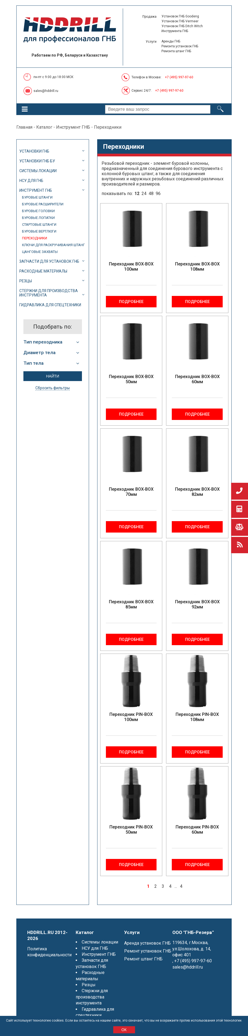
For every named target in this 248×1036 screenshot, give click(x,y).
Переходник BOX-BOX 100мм (131, 266)
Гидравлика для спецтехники (50, 305)
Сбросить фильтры (52, 388)
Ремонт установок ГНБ (147, 951)
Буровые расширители (42, 204)
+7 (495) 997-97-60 (179, 77)
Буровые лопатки (38, 218)
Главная (24, 127)
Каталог (44, 127)
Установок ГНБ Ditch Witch (182, 26)
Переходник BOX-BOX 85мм (131, 604)
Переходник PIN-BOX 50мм (131, 829)
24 (144, 193)
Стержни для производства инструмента (48, 293)
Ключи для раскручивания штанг (53, 245)
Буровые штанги (37, 197)
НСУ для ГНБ (31, 180)
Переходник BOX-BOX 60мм (197, 379)
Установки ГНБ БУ (37, 161)
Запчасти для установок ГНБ (49, 261)
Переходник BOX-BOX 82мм (197, 492)
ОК (124, 1030)
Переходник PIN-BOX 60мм (197, 829)
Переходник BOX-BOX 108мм (197, 266)
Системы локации (38, 171)
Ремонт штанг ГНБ (143, 958)
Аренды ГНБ (170, 41)
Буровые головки (38, 211)
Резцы (25, 281)
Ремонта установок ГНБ (179, 46)
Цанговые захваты (40, 252)
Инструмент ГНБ (73, 127)
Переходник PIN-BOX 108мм (197, 717)
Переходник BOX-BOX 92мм (197, 604)
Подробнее (131, 301)
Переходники (34, 238)
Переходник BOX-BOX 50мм (131, 379)
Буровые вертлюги (39, 231)
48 (151, 193)
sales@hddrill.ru (45, 91)
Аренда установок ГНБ (147, 943)
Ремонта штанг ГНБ (176, 51)
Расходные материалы (43, 271)
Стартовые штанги (39, 224)
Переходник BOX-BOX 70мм (131, 492)
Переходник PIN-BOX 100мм (131, 717)
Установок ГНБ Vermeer (179, 21)
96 (158, 193)
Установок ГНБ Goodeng (180, 16)
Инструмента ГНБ (174, 31)
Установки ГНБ (34, 151)
